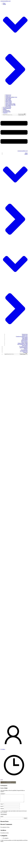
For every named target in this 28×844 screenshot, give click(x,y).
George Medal (8, 98)
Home (4, 3)
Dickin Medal (8, 106)
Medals (15, 243)
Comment (2, 793)
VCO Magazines (6, 110)
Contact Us (5, 112)
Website (2, 810)
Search (1, 818)
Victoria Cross (8, 94)
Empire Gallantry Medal (10, 103)
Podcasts (4, 109)
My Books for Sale (6, 111)
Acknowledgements (7, 108)
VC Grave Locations (7, 107)
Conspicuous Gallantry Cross (11, 97)
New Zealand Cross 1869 (10, 104)
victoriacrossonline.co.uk (5, 1)
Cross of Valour (8, 102)
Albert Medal (8, 99)
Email (2, 807)
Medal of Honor (8, 101)
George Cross (8, 96)
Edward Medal (8, 100)
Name (2, 805)
